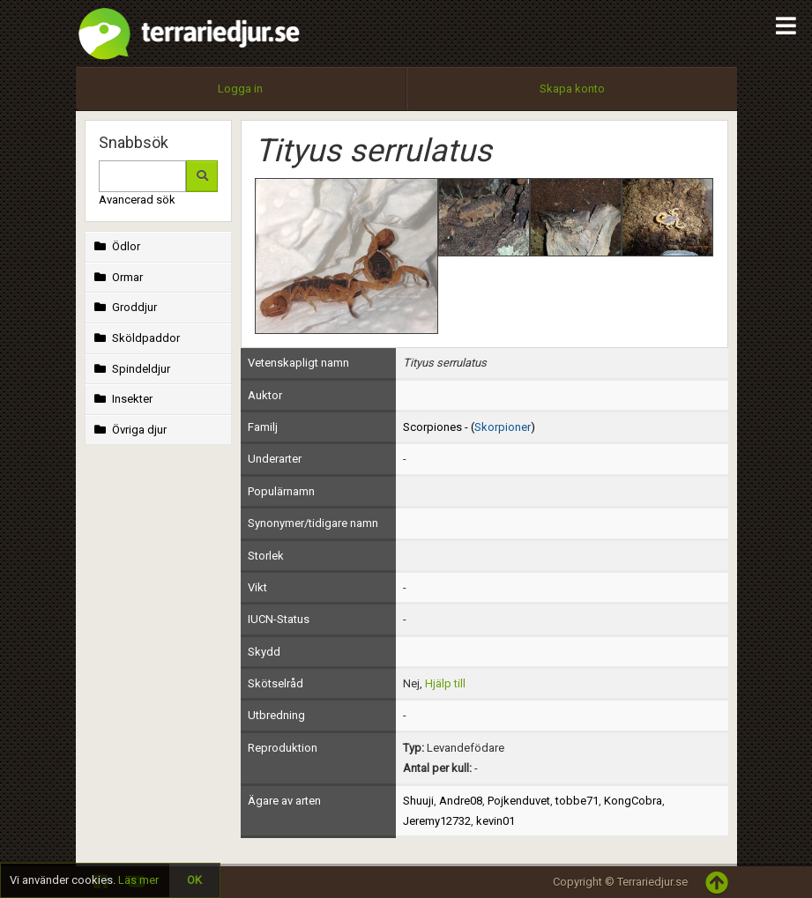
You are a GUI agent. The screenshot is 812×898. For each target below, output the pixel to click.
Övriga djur (129, 429)
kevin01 (495, 820)
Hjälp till (445, 683)
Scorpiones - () (469, 427)
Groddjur (124, 307)
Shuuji (418, 800)
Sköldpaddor (136, 338)
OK (194, 880)
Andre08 (460, 800)
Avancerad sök (137, 199)
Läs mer (138, 880)
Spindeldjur (131, 368)
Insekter (122, 398)
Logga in (240, 88)
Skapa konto (572, 88)
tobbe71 (577, 800)
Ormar (117, 277)
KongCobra (633, 800)
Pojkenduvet (519, 800)
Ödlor (116, 246)
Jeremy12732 (437, 820)
